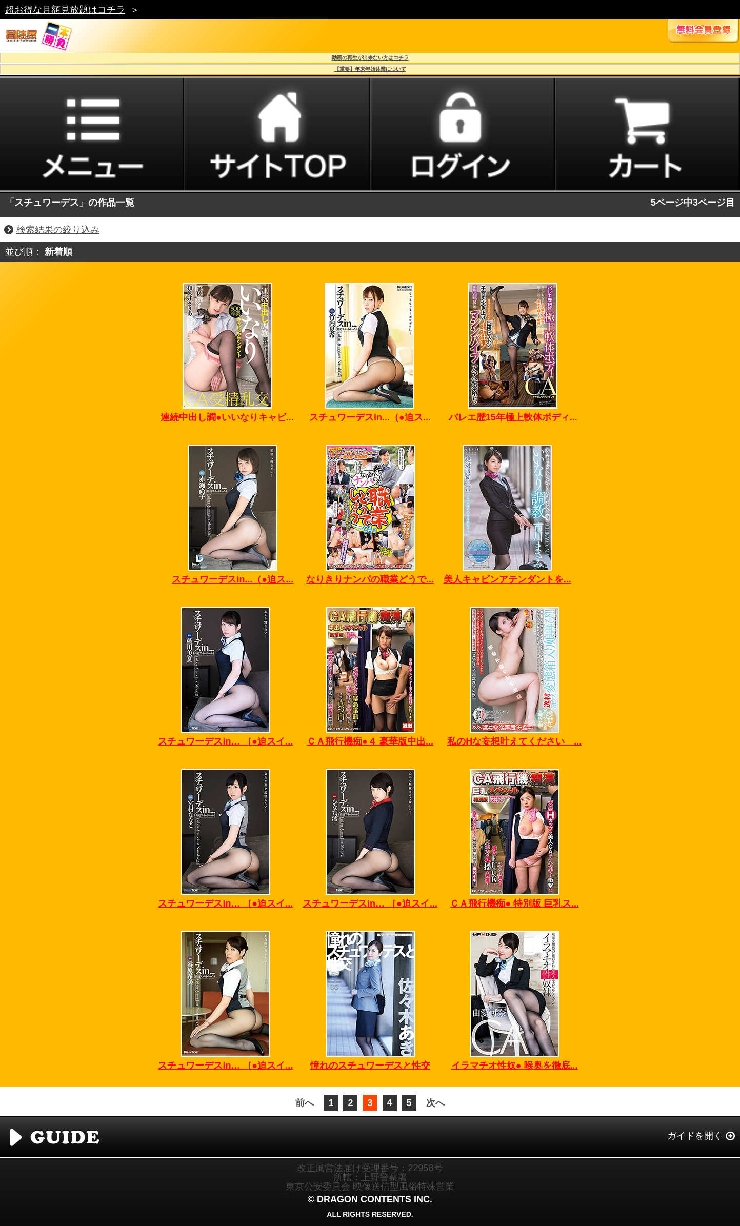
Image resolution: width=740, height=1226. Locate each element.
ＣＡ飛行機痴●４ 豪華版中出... (370, 741)
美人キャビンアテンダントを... (507, 579)
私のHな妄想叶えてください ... (514, 741)
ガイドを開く (695, 1136)
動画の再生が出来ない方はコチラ (370, 58)
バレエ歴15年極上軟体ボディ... (513, 417)
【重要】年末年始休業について (370, 69)
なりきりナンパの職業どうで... (370, 579)
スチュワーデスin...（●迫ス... (370, 417)
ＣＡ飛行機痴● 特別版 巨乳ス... (514, 903)
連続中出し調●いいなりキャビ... (227, 417)
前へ (304, 1103)
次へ (435, 1103)
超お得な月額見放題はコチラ (65, 10)
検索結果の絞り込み (57, 230)
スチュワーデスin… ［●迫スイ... (225, 741)
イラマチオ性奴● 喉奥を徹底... (514, 1065)
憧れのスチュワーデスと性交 (370, 1065)
